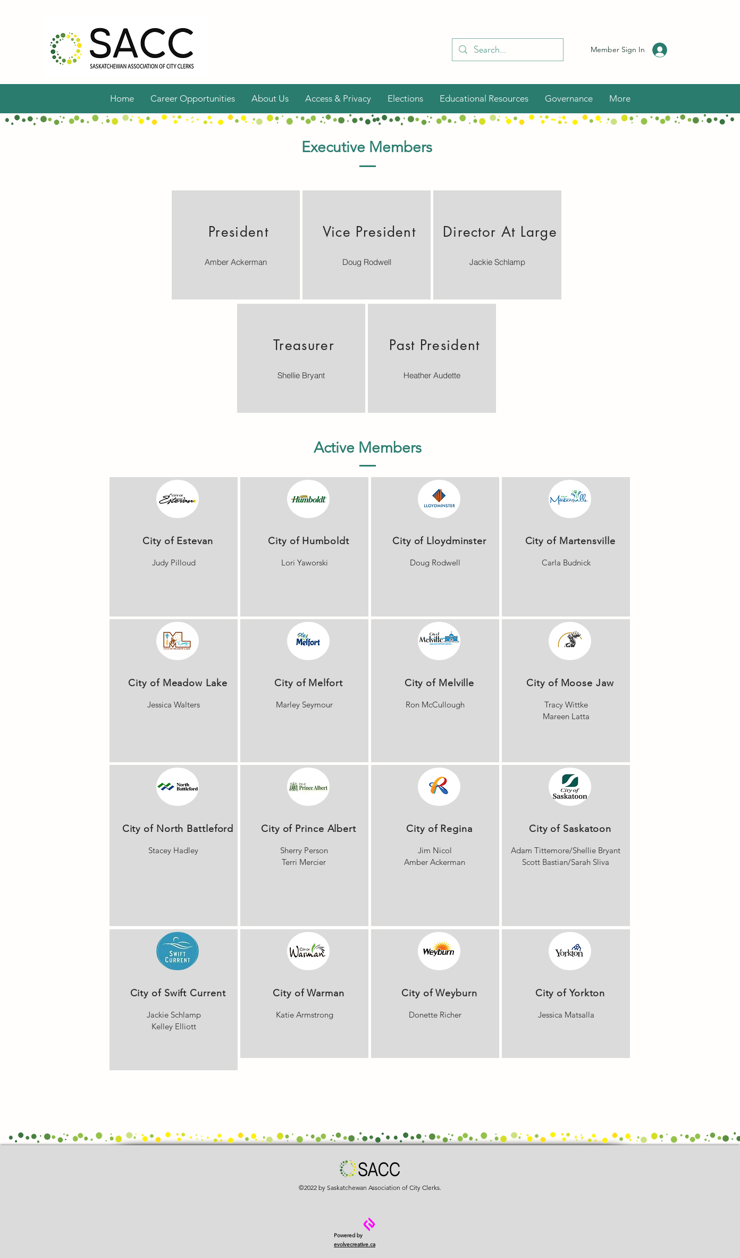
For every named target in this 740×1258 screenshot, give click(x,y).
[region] (236, 244)
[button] (270, 98)
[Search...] (507, 50)
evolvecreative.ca (354, 1244)
